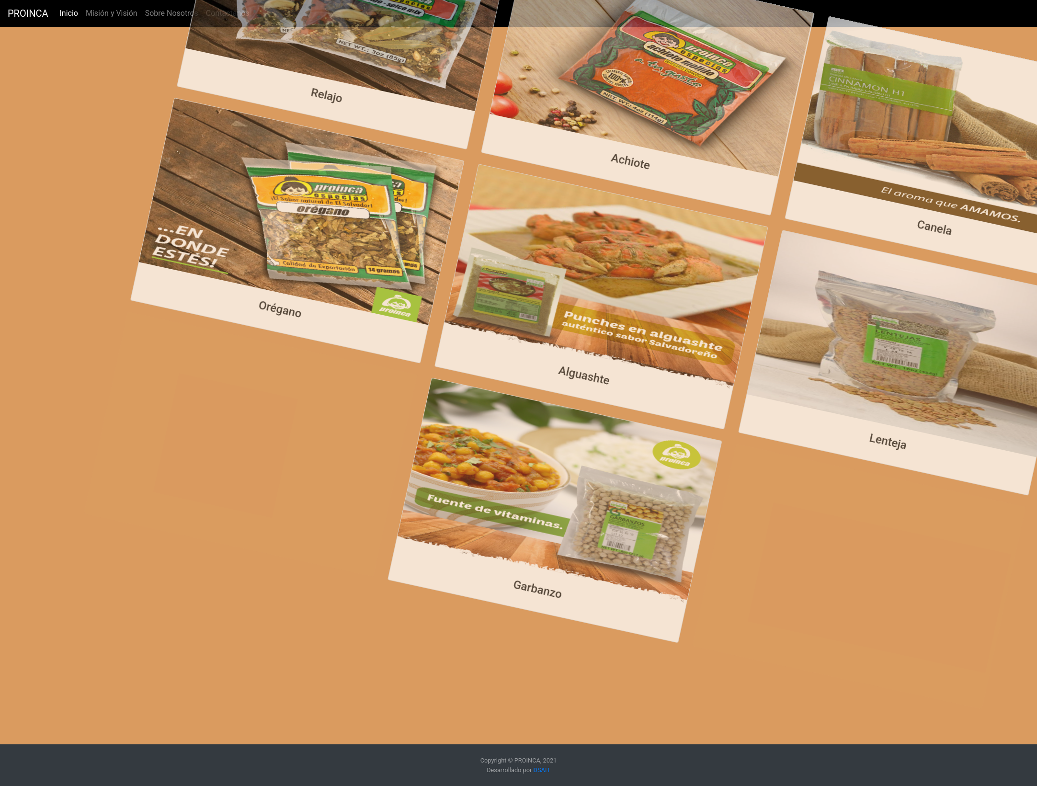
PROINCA (28, 13)
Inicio (70, 12)
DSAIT (542, 770)
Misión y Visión (111, 13)
